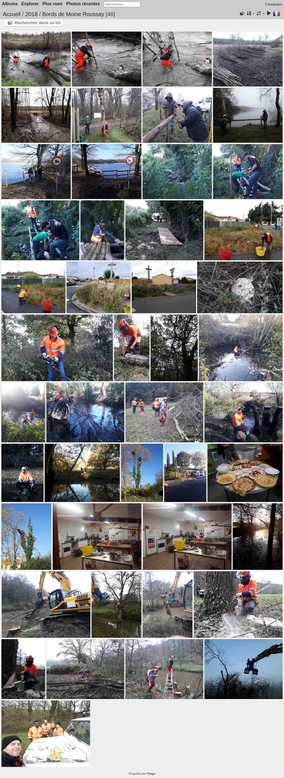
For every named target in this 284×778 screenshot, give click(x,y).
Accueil (12, 14)
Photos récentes (83, 3)
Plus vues (52, 3)
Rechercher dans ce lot (37, 22)
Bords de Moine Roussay (73, 14)
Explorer (30, 3)
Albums (10, 3)
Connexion (273, 4)
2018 (31, 14)
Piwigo (150, 773)
